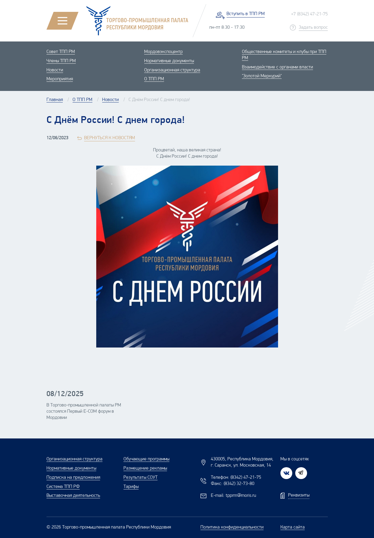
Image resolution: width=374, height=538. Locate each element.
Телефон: (236, 477)
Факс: (232, 483)
